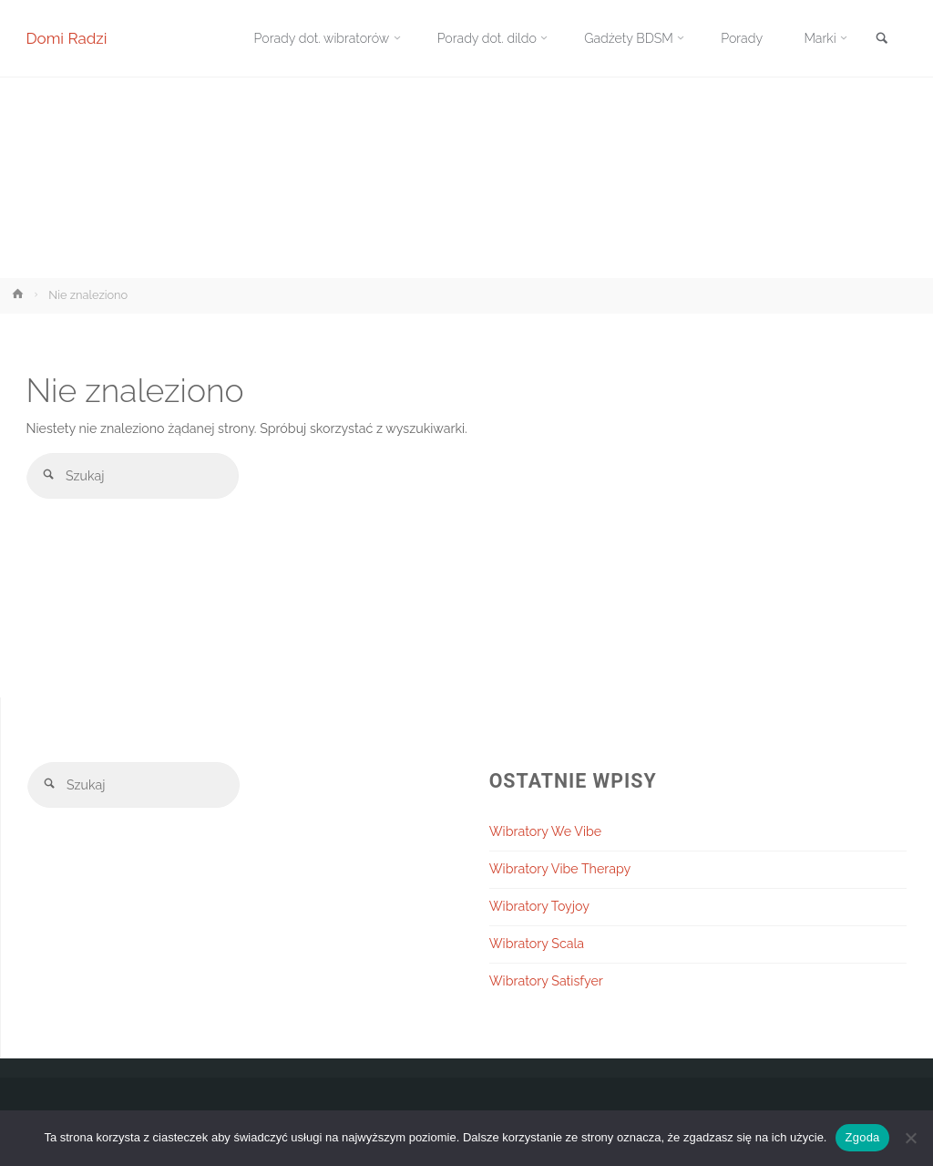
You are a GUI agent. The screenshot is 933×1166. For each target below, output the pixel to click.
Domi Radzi (67, 38)
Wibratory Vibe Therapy (560, 869)
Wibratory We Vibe (545, 831)
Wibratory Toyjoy (539, 906)
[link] (882, 39)
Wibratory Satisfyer (546, 981)
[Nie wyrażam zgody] (910, 1138)
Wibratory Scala (536, 943)
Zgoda (862, 1137)
